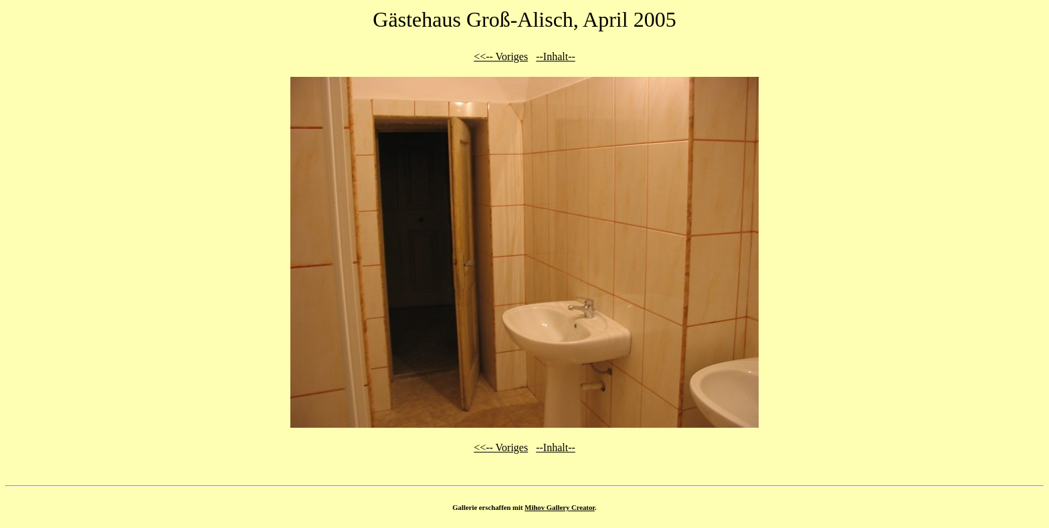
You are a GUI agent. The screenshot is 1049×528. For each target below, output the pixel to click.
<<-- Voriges (501, 56)
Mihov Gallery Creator (559, 507)
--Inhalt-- (555, 56)
